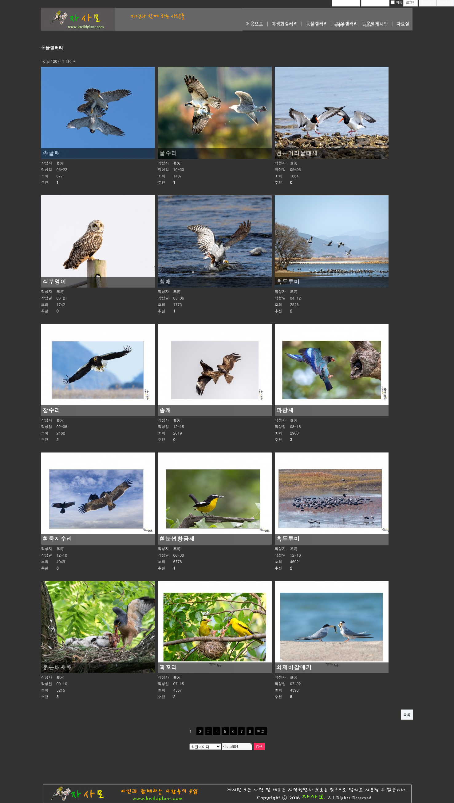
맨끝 (261, 731)
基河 (60, 162)
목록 (407, 714)
